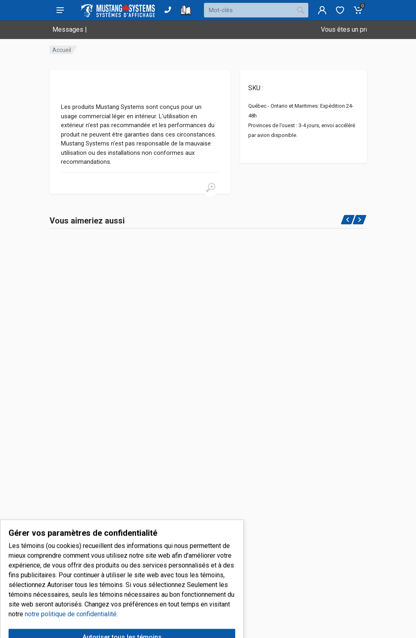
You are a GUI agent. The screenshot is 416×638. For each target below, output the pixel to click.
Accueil (61, 50)
